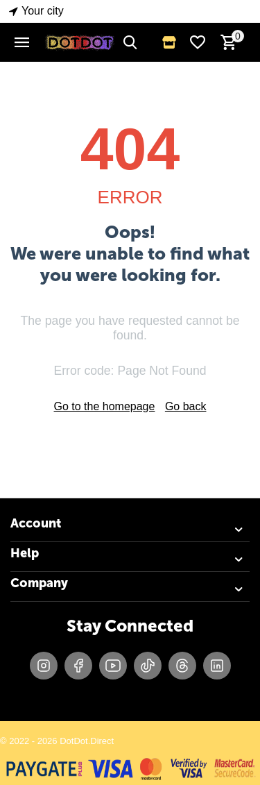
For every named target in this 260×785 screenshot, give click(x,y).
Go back (186, 406)
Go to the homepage (104, 406)
